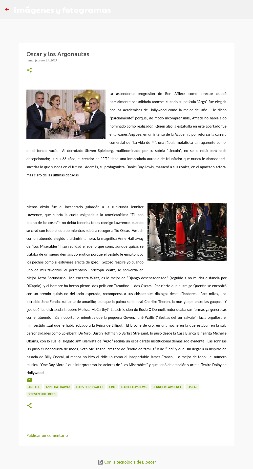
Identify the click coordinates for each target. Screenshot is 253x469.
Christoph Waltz (90, 387)
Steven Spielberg (42, 394)
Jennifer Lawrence (167, 387)
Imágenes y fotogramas (62, 9)
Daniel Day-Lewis (134, 387)
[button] (29, 70)
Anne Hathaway (58, 387)
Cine (112, 387)
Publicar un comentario (47, 435)
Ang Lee (34, 387)
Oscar (192, 387)
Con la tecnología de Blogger (126, 462)
